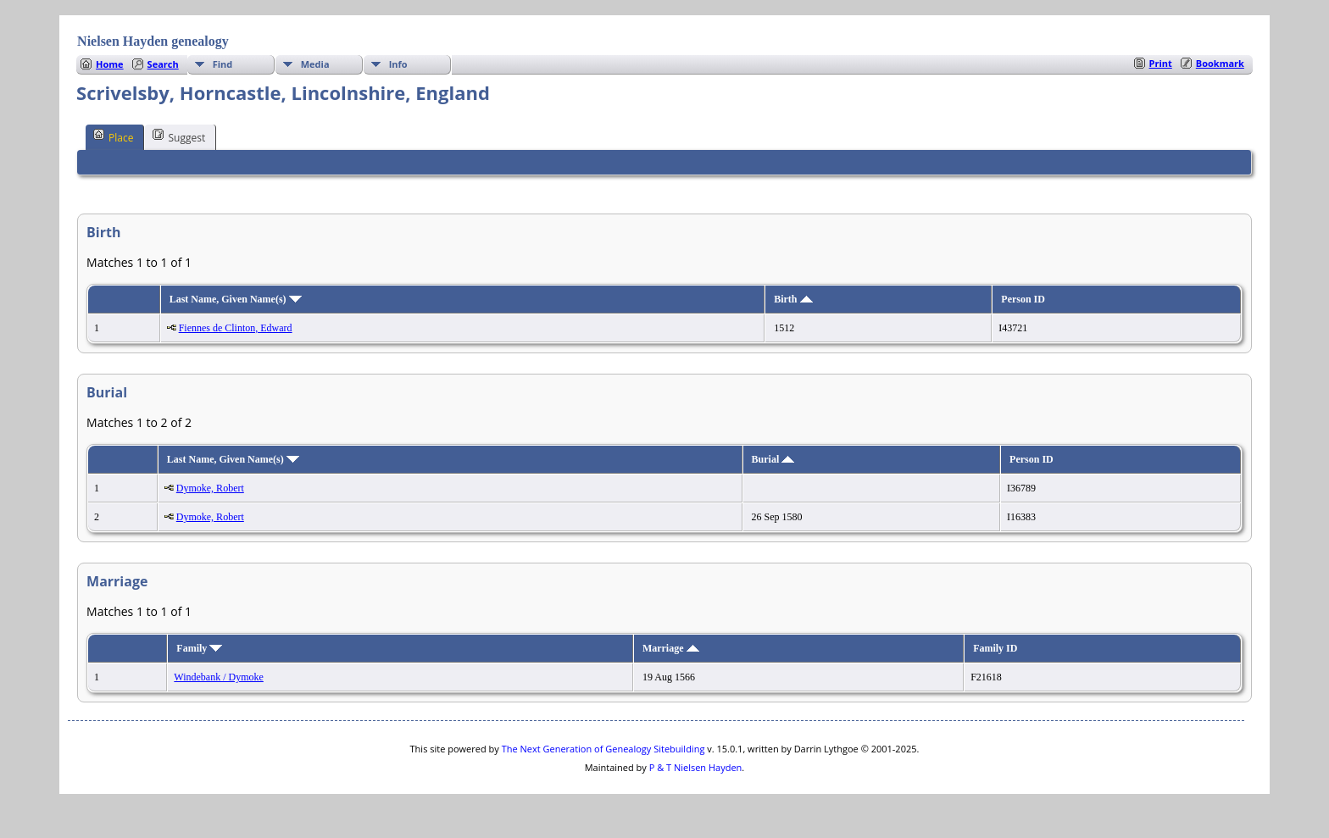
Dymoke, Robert (210, 488)
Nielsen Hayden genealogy (153, 41)
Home (110, 64)
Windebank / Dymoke (219, 677)
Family (199, 648)
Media (315, 64)
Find (223, 64)
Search (163, 64)
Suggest (179, 136)
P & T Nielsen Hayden (695, 767)
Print (1160, 63)
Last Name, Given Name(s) (236, 299)
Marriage (670, 648)
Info (398, 64)
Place (113, 136)
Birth (793, 299)
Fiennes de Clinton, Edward (235, 328)
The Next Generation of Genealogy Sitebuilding (603, 748)
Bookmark (1220, 63)
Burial (773, 459)
